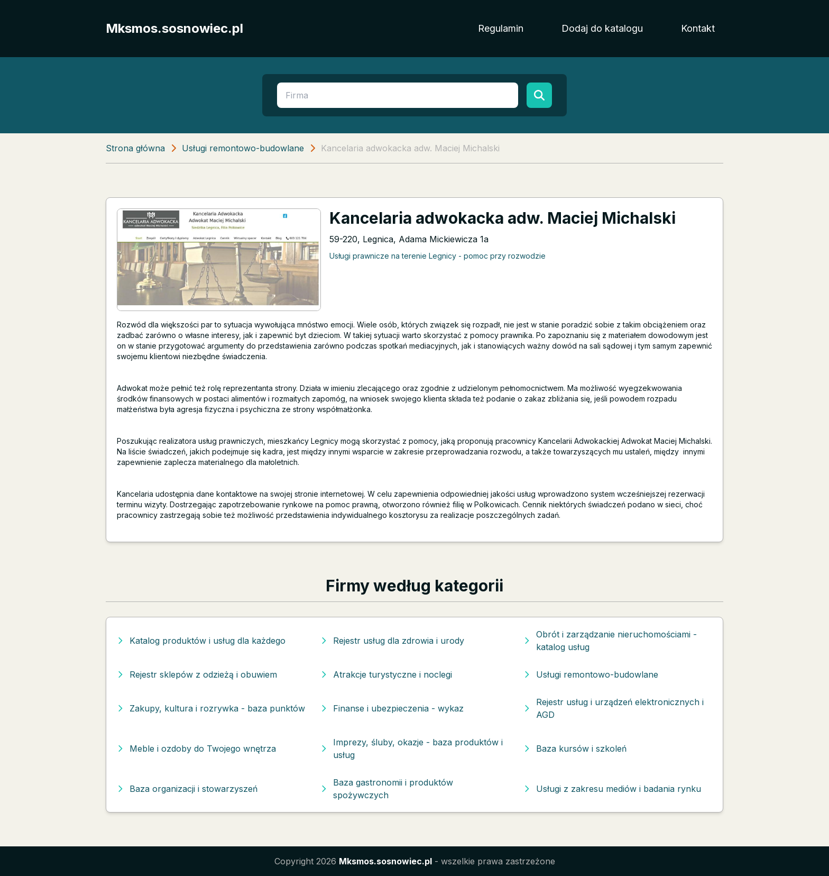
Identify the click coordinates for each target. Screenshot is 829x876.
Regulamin (500, 28)
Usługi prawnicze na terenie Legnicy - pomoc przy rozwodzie (437, 255)
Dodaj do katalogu (602, 28)
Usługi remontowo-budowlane (243, 148)
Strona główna (135, 148)
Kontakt (698, 28)
